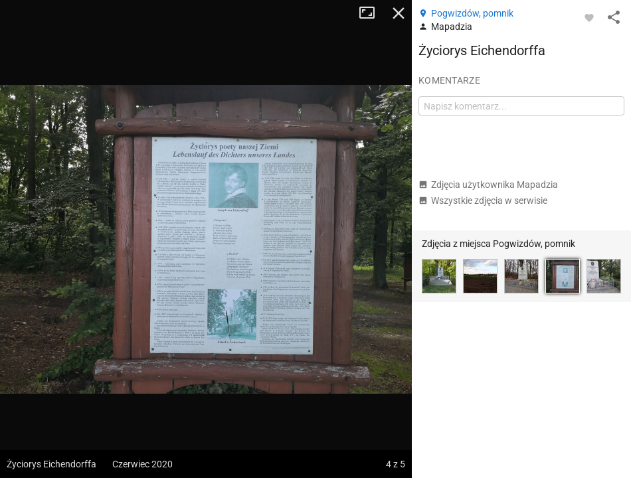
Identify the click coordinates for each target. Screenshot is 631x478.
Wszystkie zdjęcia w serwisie (482, 200)
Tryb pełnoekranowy (372, 13)
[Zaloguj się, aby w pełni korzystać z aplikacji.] (589, 17)
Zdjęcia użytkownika (488, 184)
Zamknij (398, 13)
